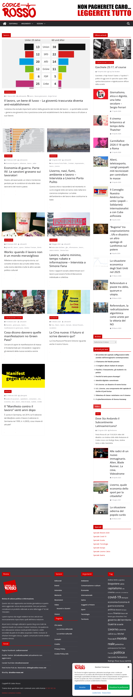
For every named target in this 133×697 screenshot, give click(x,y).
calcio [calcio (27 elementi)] (122, 584)
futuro (57, 325)
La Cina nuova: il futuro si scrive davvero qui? (66, 334)
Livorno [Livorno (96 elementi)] (113, 629)
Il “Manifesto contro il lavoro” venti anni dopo (20, 408)
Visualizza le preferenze (118, 687)
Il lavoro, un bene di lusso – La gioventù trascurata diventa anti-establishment (43, 102)
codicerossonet (22, 650)
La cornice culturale (64, 634)
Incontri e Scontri (63, 608)
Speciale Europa (99, 548)
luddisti (33, 402)
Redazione (113, 430)
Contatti (57, 639)
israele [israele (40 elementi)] (120, 624)
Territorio (85, 619)
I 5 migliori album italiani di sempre (109, 366)
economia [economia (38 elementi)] (113, 602)
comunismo (33, 399)
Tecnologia (85, 614)
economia (7, 402)
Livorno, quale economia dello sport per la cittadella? (119, 490)
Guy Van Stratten (114, 72)
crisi (39, 399)
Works (39, 247)
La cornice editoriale (65, 629)
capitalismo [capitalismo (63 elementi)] (115, 588)
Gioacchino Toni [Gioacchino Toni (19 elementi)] (121, 616)
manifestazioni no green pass (13, 328)
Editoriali (13, 23)
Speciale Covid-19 (99, 536)
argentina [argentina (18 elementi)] (121, 580)
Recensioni (8, 240)
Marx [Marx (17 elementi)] (115, 634)
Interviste (53, 156)
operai (21, 247)
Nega (99, 687)
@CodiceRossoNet (21, 655)
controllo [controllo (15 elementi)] (118, 592)
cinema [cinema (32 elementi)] (111, 592)
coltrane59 (67, 160)
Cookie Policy (96, 693)
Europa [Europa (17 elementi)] (124, 610)
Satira (83, 600)
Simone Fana (64, 250)
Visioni (57, 614)
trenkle (39, 402)
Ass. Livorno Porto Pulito (59, 163)
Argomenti (26, 23)
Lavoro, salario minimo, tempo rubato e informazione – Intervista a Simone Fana (67, 260)
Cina (52, 325)
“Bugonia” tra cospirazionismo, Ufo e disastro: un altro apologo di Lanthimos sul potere (119, 238)
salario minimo (54, 250)
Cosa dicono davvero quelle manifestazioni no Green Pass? (22, 336)
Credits (57, 644)
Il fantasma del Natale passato (107, 361)
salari (34, 163)
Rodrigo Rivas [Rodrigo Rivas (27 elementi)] (113, 661)
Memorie (8, 391)
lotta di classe (25, 402)
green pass (16, 325)
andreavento (22, 96)
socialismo (52, 328)
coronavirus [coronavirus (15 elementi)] (124, 592)
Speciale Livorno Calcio (101, 551)
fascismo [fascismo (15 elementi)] (110, 613)
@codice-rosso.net (16, 672)
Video (98, 414)
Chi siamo (58, 625)
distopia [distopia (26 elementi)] (124, 597)
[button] (128, 667)
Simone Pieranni (78, 325)
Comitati (71, 163)
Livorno (57, 166)
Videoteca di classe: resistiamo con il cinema (113, 395)
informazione (73, 247)
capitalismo (24, 399)
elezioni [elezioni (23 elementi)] (118, 610)
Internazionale (10, 92)
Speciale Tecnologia (100, 544)
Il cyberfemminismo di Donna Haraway (111, 399)
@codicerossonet (22, 663)
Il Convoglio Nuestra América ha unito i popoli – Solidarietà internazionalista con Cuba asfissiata (119, 202)
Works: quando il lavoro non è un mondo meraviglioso (23, 254)
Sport (83, 609)
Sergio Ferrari (52, 96)
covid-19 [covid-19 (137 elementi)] (114, 597)
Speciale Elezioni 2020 (101, 533)
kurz (13, 402)
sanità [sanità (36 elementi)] (128, 660)
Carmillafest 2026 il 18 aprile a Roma (119, 144)
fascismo (9, 325)
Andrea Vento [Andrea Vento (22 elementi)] (113, 580)
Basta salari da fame (57, 247)
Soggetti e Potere (88, 605)
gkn (67, 247)
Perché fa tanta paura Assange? (108, 376)
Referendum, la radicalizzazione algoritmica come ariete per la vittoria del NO (119, 315)
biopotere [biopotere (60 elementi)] (113, 583)
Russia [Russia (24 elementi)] (122, 661)
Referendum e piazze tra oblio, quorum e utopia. (119, 288)
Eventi (56, 585)
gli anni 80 (9, 247)
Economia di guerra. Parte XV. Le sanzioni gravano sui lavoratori (22, 171)
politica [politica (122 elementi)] (119, 652)
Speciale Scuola (99, 540)
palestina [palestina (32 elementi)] (119, 644)
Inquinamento (79, 163)
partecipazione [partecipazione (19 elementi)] (113, 648)
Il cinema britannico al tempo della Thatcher (117, 124)
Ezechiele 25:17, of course (110, 67)
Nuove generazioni (41, 96)
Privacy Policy (106, 693)
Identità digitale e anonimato (107, 380)
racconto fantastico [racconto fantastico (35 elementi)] (117, 657)
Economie (8, 156)
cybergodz (23, 395)
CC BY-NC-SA (51, 688)
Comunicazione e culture (13, 317)
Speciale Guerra (99, 555)
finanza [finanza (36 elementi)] (116, 613)
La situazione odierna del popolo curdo (118, 511)
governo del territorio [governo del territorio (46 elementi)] (119, 619)
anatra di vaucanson (12, 399)
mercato (68, 325)
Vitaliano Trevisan (30, 247)
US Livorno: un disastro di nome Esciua (111, 384)
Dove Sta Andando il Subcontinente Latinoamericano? (107, 422)
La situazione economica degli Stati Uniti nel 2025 (119, 266)
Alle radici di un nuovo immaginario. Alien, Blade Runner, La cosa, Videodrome (119, 462)
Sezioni (40, 23)
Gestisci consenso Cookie (11, 693)
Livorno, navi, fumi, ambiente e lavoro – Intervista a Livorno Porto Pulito (66, 176)
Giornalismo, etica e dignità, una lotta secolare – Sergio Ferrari (118, 100)
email (46, 636)
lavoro (31, 96)
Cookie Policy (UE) (61, 654)
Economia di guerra (12, 163)
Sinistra (26, 328)
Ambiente (85, 581)
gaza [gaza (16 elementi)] (114, 616)
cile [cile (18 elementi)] (123, 589)
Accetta (82, 687)
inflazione (23, 163)
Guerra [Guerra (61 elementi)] (112, 624)
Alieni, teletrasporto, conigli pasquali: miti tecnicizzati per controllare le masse (119, 169)
